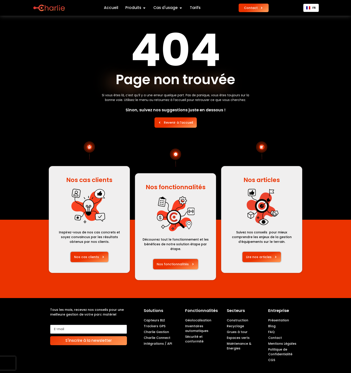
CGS (271, 360)
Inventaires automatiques (196, 328)
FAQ (271, 332)
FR (311, 8)
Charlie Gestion (156, 332)
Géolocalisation (198, 320)
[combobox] (311, 8)
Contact (275, 338)
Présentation (278, 320)
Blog (272, 326)
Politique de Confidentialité (280, 351)
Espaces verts (238, 338)
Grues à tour (237, 332)
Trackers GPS (154, 326)
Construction (237, 320)
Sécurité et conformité (194, 339)
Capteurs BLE (154, 320)
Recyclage (235, 326)
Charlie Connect (157, 338)
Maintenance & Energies (239, 346)
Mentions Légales (282, 343)
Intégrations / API (158, 343)
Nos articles (262, 180)
